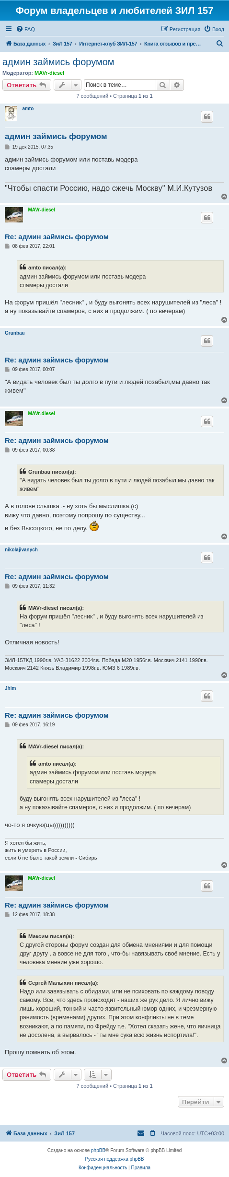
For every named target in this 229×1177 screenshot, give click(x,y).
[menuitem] (25, 29)
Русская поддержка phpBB (114, 1159)
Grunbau (15, 333)
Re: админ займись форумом (57, 237)
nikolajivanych (21, 549)
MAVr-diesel (49, 73)
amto (28, 108)
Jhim (10, 688)
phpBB (98, 1150)
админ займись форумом (58, 62)
